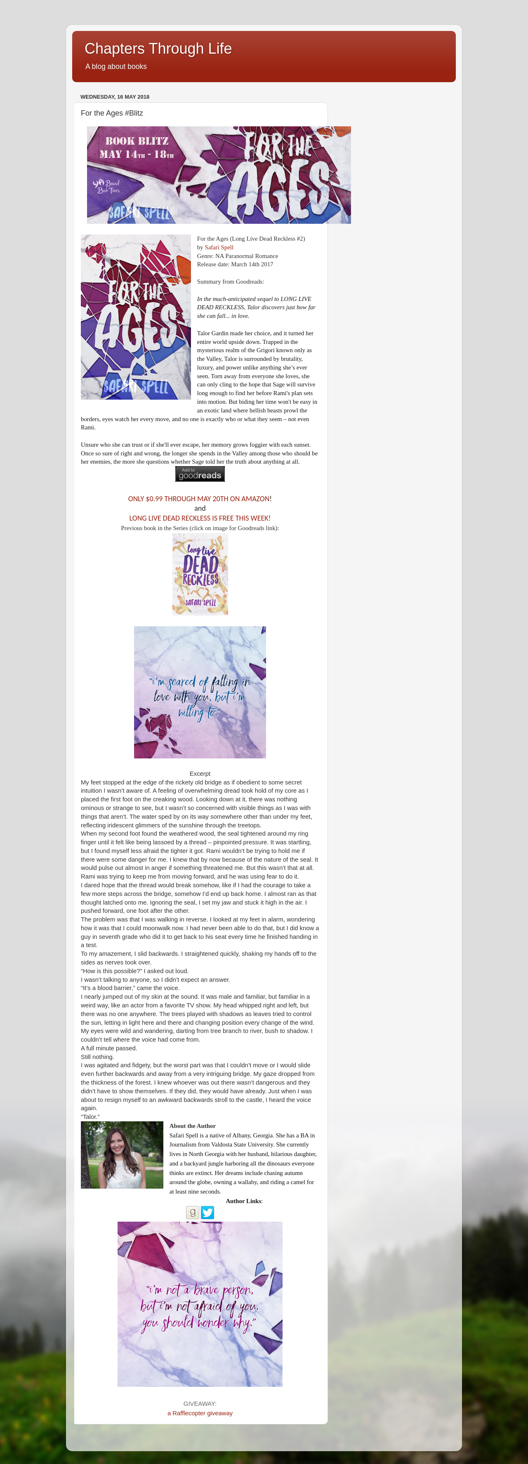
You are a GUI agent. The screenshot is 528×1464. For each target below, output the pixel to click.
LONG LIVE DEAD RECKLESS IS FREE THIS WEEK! (200, 518)
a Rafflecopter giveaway (200, 1413)
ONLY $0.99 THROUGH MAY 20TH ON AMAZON (198, 498)
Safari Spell (219, 247)
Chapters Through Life (158, 48)
